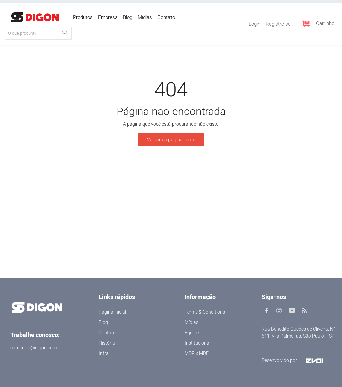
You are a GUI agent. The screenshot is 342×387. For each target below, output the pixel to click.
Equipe (192, 332)
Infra (104, 353)
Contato (107, 332)
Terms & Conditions (205, 312)
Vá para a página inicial (171, 139)
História (107, 343)
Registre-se (278, 24)
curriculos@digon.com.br (36, 347)
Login (254, 24)
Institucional (197, 343)
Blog (103, 322)
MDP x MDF (197, 353)
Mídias (191, 322)
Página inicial (112, 312)
